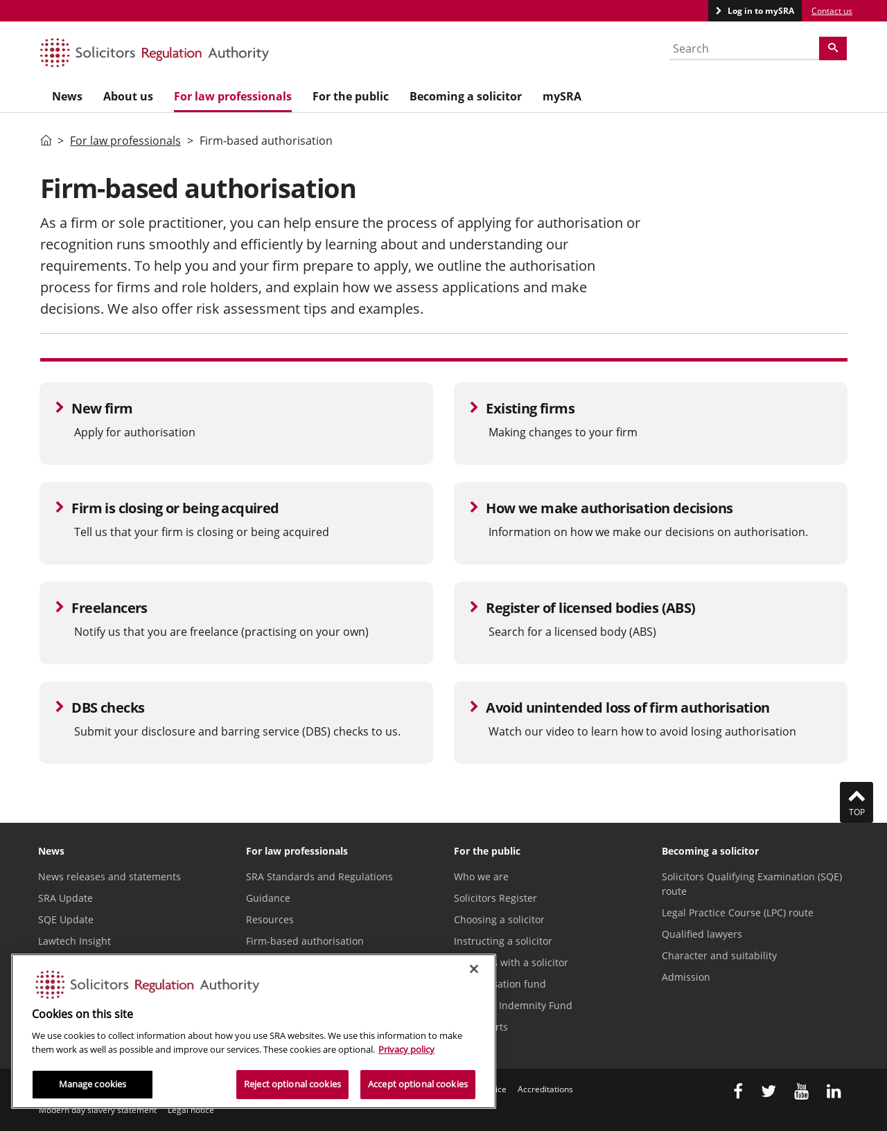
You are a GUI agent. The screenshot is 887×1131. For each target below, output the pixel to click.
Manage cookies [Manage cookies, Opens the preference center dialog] (93, 1084)
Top (857, 802)
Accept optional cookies (418, 1084)
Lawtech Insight (74, 940)
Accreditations (545, 1089)
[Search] (833, 48)
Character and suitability (719, 955)
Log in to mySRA (760, 11)
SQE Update (66, 919)
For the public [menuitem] (351, 96)
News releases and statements (109, 876)
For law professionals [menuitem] (233, 96)
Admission (686, 976)
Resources (270, 919)
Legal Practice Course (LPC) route (738, 912)
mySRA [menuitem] (562, 96)
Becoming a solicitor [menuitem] (466, 96)
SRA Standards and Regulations (319, 876)
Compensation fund (500, 983)
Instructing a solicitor (503, 940)
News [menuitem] (67, 96)
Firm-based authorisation (305, 940)
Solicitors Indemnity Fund (513, 1005)
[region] (253, 1031)
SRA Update (65, 898)
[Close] (474, 969)
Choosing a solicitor (499, 919)
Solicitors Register (495, 898)
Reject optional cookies (292, 1084)
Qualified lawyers (702, 934)
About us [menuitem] (128, 96)
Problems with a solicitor (511, 962)
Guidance (268, 898)
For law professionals (125, 140)
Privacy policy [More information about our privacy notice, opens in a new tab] (406, 1049)
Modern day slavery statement (98, 1110)
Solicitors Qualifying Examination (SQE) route (752, 884)
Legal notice (191, 1110)
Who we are (481, 876)
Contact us (831, 11)
